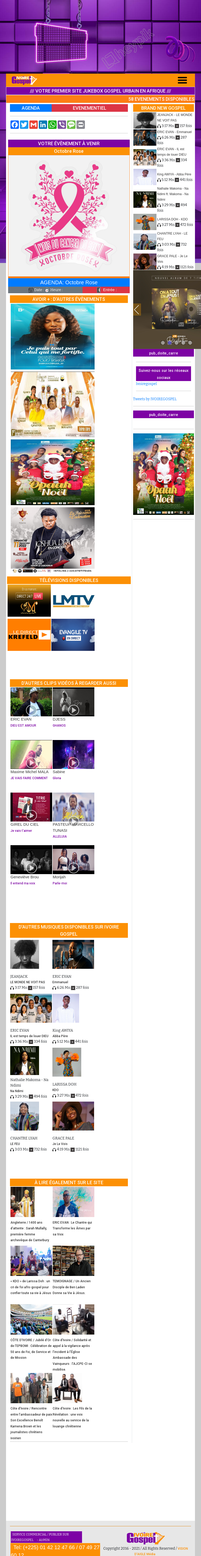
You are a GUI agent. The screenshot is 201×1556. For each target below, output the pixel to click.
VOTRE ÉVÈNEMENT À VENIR (69, 143)
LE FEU (15, 1144)
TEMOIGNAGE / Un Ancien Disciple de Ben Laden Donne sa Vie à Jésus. (72, 1287)
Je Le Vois (60, 1144)
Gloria (73, 778)
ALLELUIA (73, 836)
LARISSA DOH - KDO (172, 219)
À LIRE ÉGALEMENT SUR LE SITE (69, 1182)
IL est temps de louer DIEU (29, 1036)
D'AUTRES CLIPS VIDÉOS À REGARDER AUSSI (68, 683)
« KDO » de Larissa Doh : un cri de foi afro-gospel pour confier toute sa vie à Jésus (30, 1287)
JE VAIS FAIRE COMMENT (31, 778)
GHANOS (73, 725)
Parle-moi (73, 883)
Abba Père (60, 1036)
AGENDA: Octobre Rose (68, 282)
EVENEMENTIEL (89, 108)
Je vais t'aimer (31, 831)
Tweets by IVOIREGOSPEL (155, 399)
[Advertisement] (100, 37)
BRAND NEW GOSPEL (163, 108)
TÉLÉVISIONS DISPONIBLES (68, 580)
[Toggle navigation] (182, 80)
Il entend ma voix (31, 883)
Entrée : (106, 289)
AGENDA (31, 108)
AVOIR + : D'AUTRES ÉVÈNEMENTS (68, 299)
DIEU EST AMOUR (31, 725)
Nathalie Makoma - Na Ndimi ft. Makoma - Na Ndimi (172, 194)
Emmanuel (60, 982)
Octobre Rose (69, 151)
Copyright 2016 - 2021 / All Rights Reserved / (140, 1548)
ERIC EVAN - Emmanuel (174, 132)
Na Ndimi (16, 1091)
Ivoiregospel (146, 384)
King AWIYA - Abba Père (174, 174)
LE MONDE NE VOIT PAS (27, 982)
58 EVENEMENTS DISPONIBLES (161, 99)
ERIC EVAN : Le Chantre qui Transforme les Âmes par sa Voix (72, 1228)
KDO (55, 1090)
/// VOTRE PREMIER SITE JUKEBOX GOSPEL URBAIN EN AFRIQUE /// (100, 91)
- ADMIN (43, 1540)
